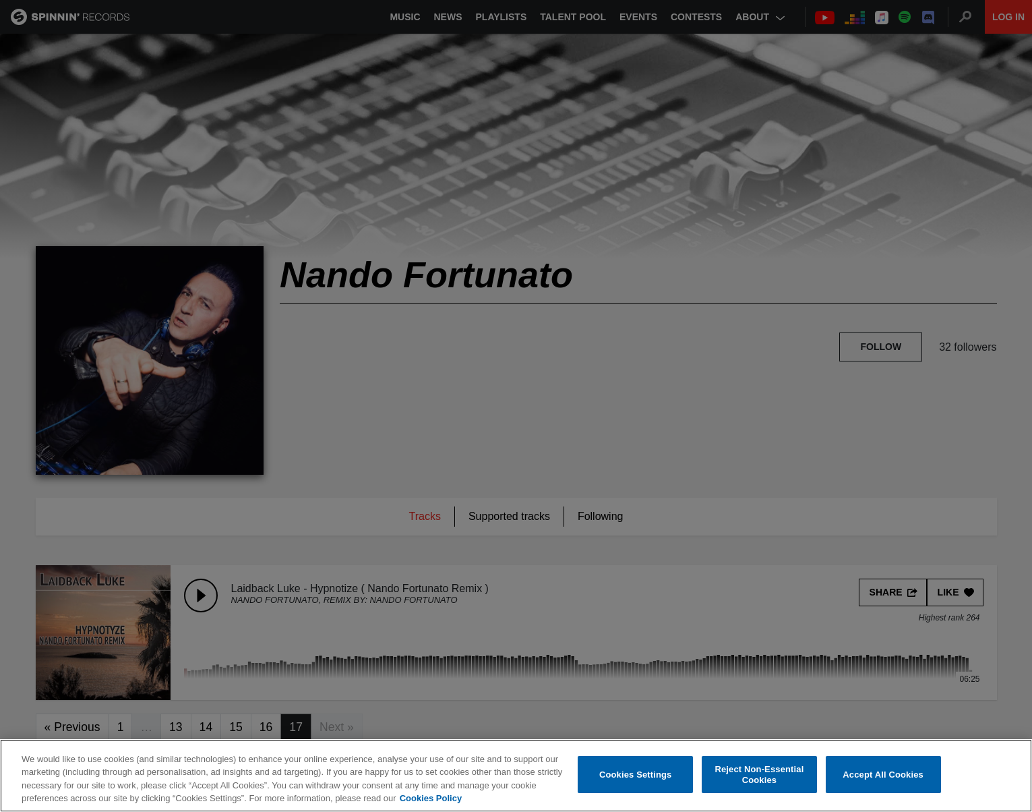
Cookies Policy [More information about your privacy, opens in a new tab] (431, 798)
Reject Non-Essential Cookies (759, 774)
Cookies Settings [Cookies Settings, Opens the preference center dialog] (635, 775)
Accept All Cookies (883, 775)
